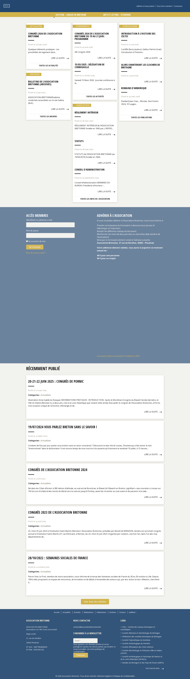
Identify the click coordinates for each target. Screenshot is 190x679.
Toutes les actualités (48, 65)
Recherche (186, 6)
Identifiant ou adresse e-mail (39, 220)
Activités (77, 612)
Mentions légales (104, 676)
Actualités (67, 612)
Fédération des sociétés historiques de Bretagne (141, 636)
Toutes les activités (95, 96)
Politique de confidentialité (124, 676)
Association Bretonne (95, 10)
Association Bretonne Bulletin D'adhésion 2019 (118, 356)
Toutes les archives (48, 116)
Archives (112, 612)
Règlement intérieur (86, 112)
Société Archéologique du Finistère (136, 643)
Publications (101, 612)
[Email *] (85, 640)
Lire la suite (58, 58)
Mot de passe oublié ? (36, 252)
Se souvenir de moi (36, 241)
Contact (122, 612)
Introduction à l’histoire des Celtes (138, 35)
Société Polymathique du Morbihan (136, 640)
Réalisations (88, 612)
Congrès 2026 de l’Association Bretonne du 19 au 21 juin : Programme (92, 36)
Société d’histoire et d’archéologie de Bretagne (141, 633)
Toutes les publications (141, 117)
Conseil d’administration (89, 169)
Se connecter (34, 247)
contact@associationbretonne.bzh (87, 627)
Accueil (56, 612)
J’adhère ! (132, 612)
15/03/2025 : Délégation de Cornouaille (89, 66)
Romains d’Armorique (133, 88)
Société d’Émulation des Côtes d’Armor (137, 647)
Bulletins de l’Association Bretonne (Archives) (43, 83)
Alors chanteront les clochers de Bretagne (140, 66)
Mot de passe (32, 230)
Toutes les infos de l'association (95, 199)
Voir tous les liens (153, 668)
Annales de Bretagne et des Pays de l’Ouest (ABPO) (143, 662)
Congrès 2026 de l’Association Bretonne (45, 35)
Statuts (79, 141)
